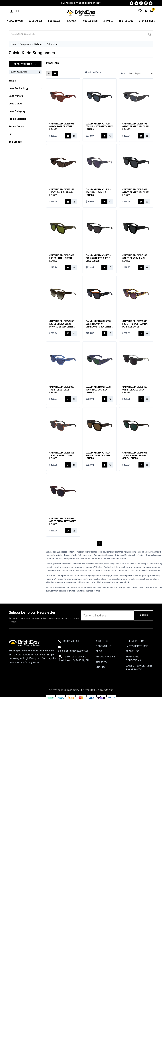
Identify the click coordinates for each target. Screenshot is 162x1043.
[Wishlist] (140, 11)
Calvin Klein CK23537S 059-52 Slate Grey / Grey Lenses (135, 128)
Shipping (101, 671)
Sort (122, 73)
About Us (102, 650)
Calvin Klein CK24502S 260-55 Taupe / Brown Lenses (98, 464)
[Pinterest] (141, 3)
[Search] (149, 34)
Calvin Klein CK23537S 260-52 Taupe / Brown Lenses (61, 195)
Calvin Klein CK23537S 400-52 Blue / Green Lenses (98, 396)
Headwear (71, 21)
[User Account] (11, 11)
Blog (99, 660)
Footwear (54, 21)
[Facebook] (131, 3)
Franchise (132, 660)
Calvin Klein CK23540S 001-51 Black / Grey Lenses (134, 396)
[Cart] (151, 11)
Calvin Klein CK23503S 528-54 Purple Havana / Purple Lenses (135, 329)
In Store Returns (137, 655)
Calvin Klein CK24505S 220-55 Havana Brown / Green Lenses (135, 464)
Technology (126, 21)
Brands (100, 676)
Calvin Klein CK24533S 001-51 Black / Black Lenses (134, 262)
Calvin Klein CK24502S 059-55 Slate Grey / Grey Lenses (135, 195)
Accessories (90, 21)
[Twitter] (136, 3)
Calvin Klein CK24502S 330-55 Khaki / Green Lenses (61, 262)
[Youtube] (150, 3)
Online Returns (136, 650)
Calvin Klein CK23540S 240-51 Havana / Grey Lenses (61, 464)
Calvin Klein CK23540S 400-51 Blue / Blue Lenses (98, 195)
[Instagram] (146, 3)
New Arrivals (14, 21)
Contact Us (103, 655)
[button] (17, 11)
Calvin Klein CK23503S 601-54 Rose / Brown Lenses (61, 128)
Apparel (108, 21)
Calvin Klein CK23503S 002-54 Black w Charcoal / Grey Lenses (99, 329)
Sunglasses (35, 21)
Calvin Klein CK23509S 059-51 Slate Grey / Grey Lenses (99, 128)
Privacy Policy (105, 665)
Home (14, 44)
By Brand (38, 44)
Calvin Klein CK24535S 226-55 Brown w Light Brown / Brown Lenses (62, 329)
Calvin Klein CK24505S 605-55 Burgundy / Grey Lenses (62, 531)
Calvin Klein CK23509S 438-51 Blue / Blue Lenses (61, 396)
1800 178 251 (68, 650)
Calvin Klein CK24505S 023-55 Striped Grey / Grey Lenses (98, 262)
